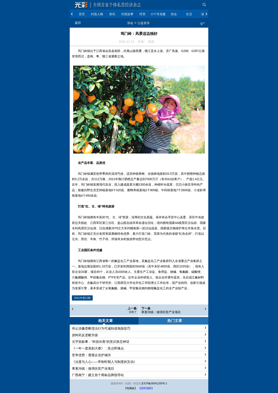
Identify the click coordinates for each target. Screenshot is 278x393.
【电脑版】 (130, 388)
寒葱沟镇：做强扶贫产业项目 (161, 312)
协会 (130, 23)
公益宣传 (143, 23)
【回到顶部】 (146, 388)
